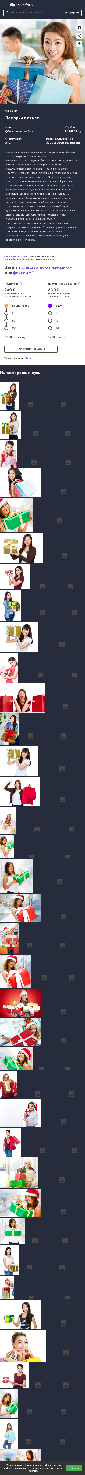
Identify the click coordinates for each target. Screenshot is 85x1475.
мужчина (42, 206)
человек (10, 198)
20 (57, 328)
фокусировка (47, 235)
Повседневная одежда (32, 181)
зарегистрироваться (31, 349)
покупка (10, 227)
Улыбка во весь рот (66, 172)
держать (11, 210)
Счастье (40, 185)
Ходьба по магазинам (19, 168)
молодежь (29, 239)
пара (20, 198)
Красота (28, 185)
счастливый (13, 206)
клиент (51, 218)
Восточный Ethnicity (17, 172)
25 (13, 313)
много (44, 210)
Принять (74, 1467)
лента (21, 202)
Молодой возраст (16, 189)
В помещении (14, 185)
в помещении (67, 210)
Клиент (10, 164)
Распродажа (48, 160)
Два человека (26, 177)
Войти (29, 358)
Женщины (63, 193)
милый (45, 198)
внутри (54, 210)
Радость (41, 177)
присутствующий (44, 223)
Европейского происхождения (38, 193)
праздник (62, 235)
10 (20, 305)
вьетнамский (13, 239)
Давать (70, 152)
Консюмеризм (56, 152)
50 (13, 320)
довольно (63, 202)
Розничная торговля (57, 168)
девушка (31, 214)
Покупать (20, 156)
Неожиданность (67, 160)
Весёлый (52, 185)
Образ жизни (66, 185)
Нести (9, 156)
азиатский (62, 223)
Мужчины (34, 189)
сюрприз (52, 214)
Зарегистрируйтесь (16, 256)
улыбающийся (47, 202)
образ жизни (32, 198)
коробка (33, 231)
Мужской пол (68, 181)
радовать (11, 231)
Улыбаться (65, 189)
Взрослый (12, 193)
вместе (10, 214)
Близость (11, 181)
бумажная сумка (52, 227)
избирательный (15, 235)
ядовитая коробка (51, 231)
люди (63, 214)
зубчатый (31, 235)
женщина (31, 202)
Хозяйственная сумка (33, 152)
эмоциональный (35, 218)
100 (14, 328)
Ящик (58, 164)
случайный (55, 206)
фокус (23, 231)
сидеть (20, 214)
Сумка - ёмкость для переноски (34, 164)
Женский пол (49, 189)
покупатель (34, 227)
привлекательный (28, 210)
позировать (28, 206)
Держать (53, 181)
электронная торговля (19, 223)
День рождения (36, 156)
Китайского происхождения (22, 160)
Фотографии (71, 12)
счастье (66, 198)
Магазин (38, 168)
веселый (11, 202)
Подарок (11, 177)
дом (65, 206)
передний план (15, 218)
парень (21, 227)
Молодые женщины (59, 177)
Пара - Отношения (42, 172)
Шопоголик (12, 152)
